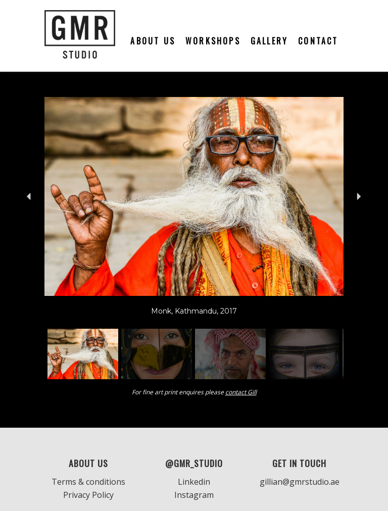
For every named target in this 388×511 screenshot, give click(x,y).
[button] (29, 196)
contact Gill (241, 392)
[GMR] (79, 36)
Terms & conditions (88, 481)
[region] (193, 239)
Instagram (194, 494)
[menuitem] (152, 36)
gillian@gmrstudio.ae (300, 481)
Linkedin (194, 481)
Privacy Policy (88, 494)
